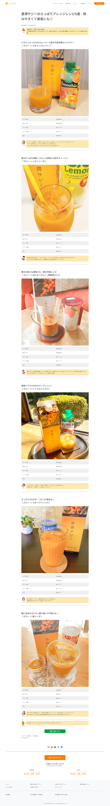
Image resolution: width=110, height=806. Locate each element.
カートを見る (8, 787)
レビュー (75, 3)
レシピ (25, 737)
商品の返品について (85, 784)
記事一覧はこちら (55, 731)
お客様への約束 (34, 787)
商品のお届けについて (35, 784)
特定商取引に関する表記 (61, 794)
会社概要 (7, 794)
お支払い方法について (60, 784)
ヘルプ (89, 3)
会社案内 (83, 3)
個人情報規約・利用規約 (36, 794)
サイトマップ (58, 787)
